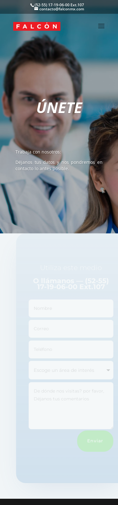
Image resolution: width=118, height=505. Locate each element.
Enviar (97, 441)
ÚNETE (59, 107)
